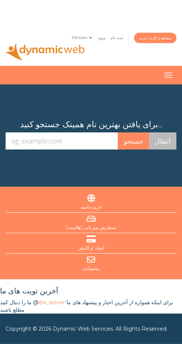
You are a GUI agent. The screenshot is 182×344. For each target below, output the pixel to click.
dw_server (52, 302)
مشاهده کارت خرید (155, 38)
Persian (82, 37)
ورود (101, 37)
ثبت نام (117, 37)
